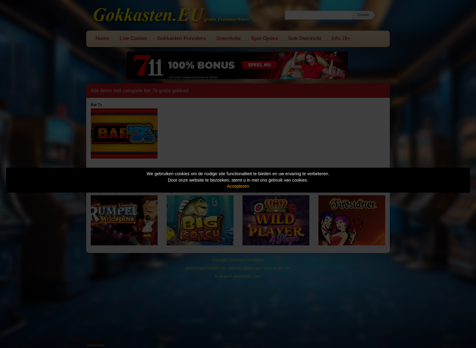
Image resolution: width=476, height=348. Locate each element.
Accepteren (238, 186)
